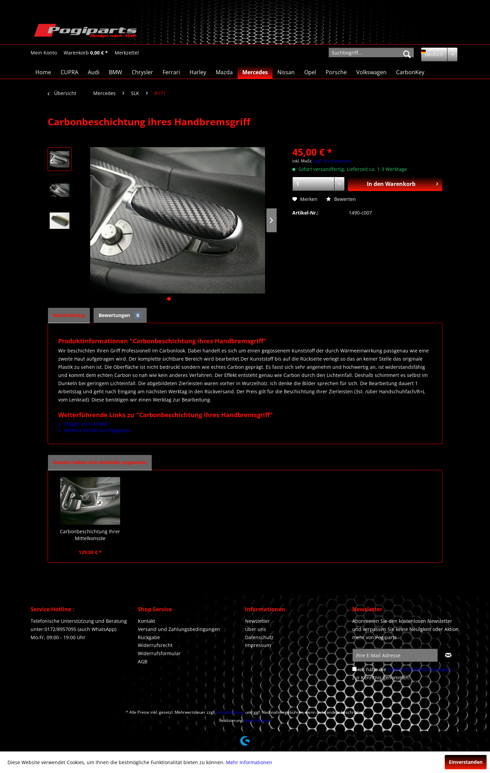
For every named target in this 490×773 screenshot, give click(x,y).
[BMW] (115, 72)
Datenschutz (259, 637)
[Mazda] (224, 72)
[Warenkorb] (86, 53)
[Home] (43, 72)
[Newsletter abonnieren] (448, 655)
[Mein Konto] (44, 53)
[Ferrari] (171, 72)
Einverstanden (466, 762)
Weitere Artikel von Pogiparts (94, 430)
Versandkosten (230, 712)
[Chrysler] (142, 72)
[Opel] (310, 72)
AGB (142, 661)
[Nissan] (286, 72)
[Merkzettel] (127, 53)
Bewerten (341, 199)
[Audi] (93, 72)
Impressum (258, 645)
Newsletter (257, 621)
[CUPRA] (69, 72)
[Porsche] (336, 72)
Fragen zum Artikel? (83, 424)
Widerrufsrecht (155, 645)
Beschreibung (69, 315)
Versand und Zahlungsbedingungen (179, 629)
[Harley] (198, 72)
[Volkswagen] (371, 72)
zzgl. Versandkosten (332, 161)
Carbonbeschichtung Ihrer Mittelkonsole (90, 534)
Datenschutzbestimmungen (419, 669)
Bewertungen (120, 315)
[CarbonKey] (410, 72)
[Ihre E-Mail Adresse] (395, 655)
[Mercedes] (255, 72)
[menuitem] (44, 52)
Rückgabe (149, 637)
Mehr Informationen (249, 762)
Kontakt (146, 621)
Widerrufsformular (159, 653)
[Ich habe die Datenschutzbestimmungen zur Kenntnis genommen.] (354, 669)
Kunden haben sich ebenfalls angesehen (100, 462)
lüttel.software (257, 720)
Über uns (255, 629)
